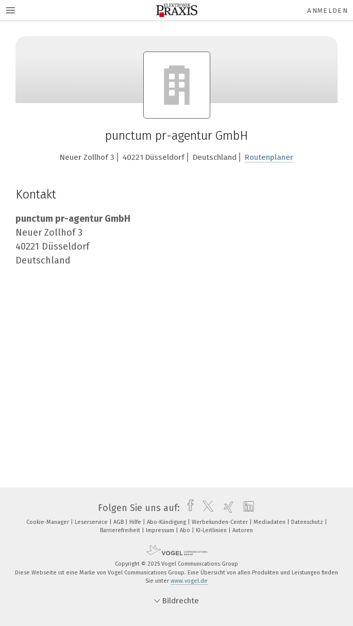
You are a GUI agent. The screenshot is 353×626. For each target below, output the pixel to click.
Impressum (161, 530)
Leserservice (92, 522)
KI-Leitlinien (212, 530)
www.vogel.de (189, 581)
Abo (186, 530)
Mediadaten (270, 522)
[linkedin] (246, 508)
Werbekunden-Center (220, 522)
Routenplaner (269, 157)
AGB (119, 522)
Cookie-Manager (48, 522)
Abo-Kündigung (167, 522)
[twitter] (205, 508)
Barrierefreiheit (121, 530)
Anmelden (327, 10)
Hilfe (136, 522)
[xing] (225, 508)
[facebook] (187, 508)
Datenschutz (308, 522)
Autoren (242, 530)
